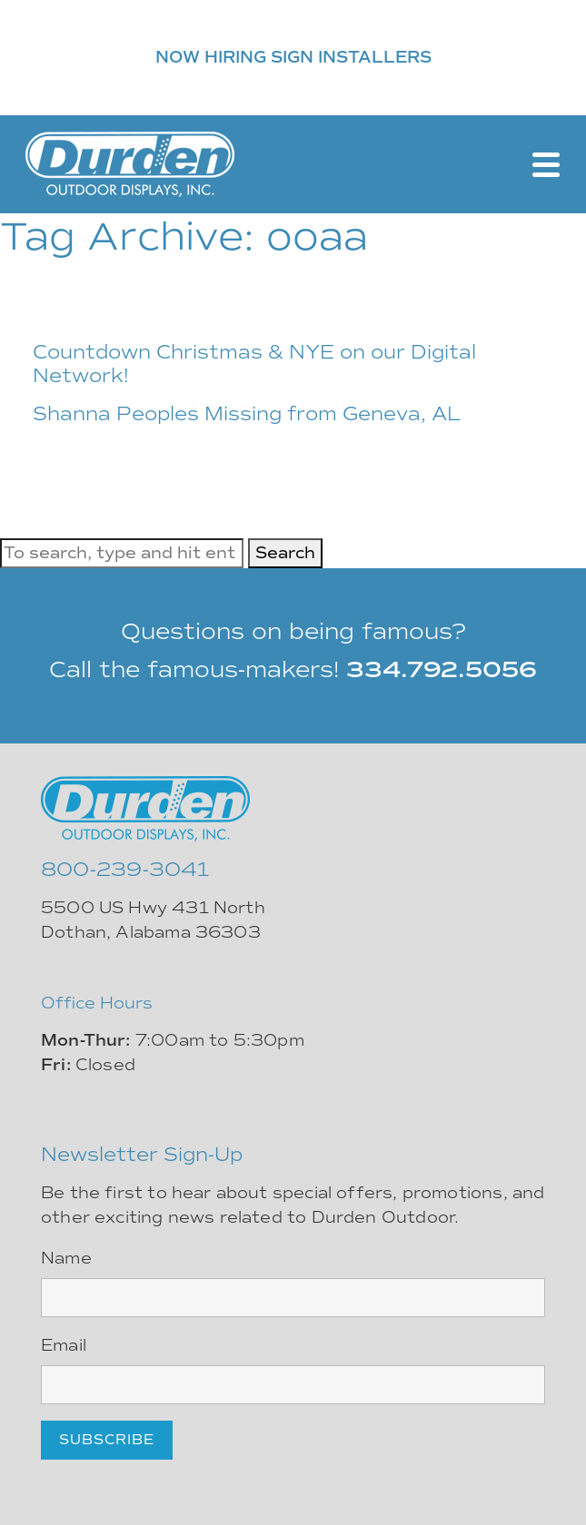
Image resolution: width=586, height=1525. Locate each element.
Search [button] (285, 553)
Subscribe (106, 1440)
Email (63, 1345)
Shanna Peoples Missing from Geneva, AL (247, 413)
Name (66, 1258)
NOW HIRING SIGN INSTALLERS (293, 57)
